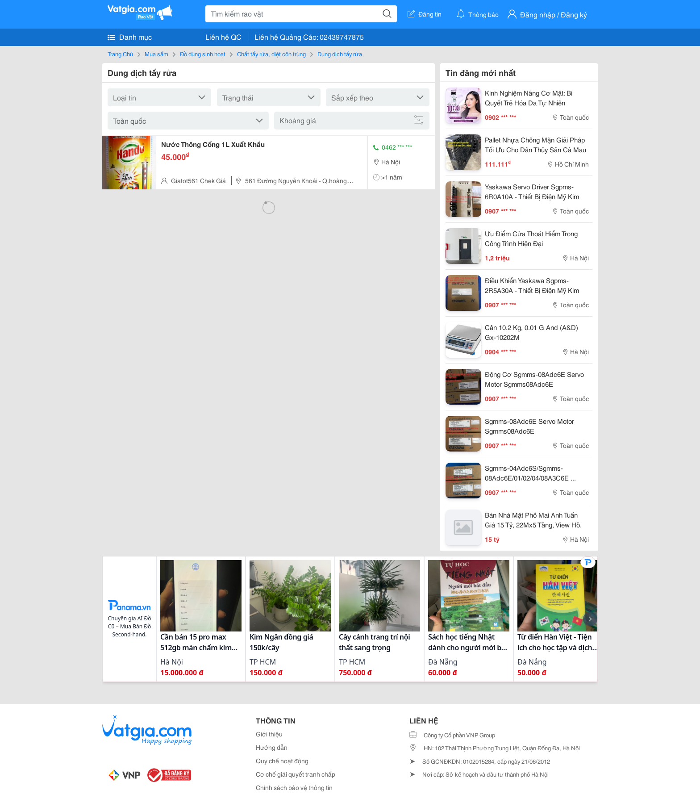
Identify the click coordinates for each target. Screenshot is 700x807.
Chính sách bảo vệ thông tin (294, 787)
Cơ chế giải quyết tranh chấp (295, 773)
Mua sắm (156, 54)
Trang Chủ (120, 54)
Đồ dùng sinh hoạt (202, 54)
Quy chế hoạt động (282, 760)
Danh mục (130, 36)
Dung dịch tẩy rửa (339, 54)
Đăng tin (425, 13)
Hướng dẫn (272, 747)
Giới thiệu (269, 733)
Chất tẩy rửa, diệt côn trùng (271, 54)
